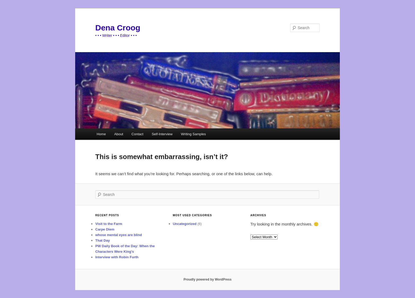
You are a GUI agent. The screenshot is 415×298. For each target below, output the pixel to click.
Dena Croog (117, 27)
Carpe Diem (104, 229)
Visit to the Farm (108, 224)
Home (101, 134)
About (118, 134)
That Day (102, 240)
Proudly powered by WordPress (207, 279)
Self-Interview (162, 134)
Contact (137, 134)
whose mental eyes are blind (118, 235)
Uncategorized (185, 224)
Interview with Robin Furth (116, 257)
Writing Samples (193, 134)
